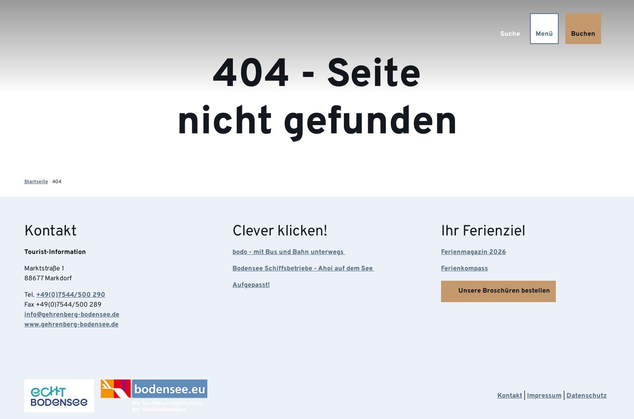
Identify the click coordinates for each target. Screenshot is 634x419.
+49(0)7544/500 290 (70, 295)
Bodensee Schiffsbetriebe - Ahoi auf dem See (303, 269)
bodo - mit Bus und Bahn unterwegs (288, 253)
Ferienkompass (464, 269)
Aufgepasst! (251, 286)
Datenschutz (587, 396)
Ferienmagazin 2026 (473, 253)
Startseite (36, 182)
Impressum (544, 396)
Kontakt (509, 396)
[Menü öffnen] (544, 28)
